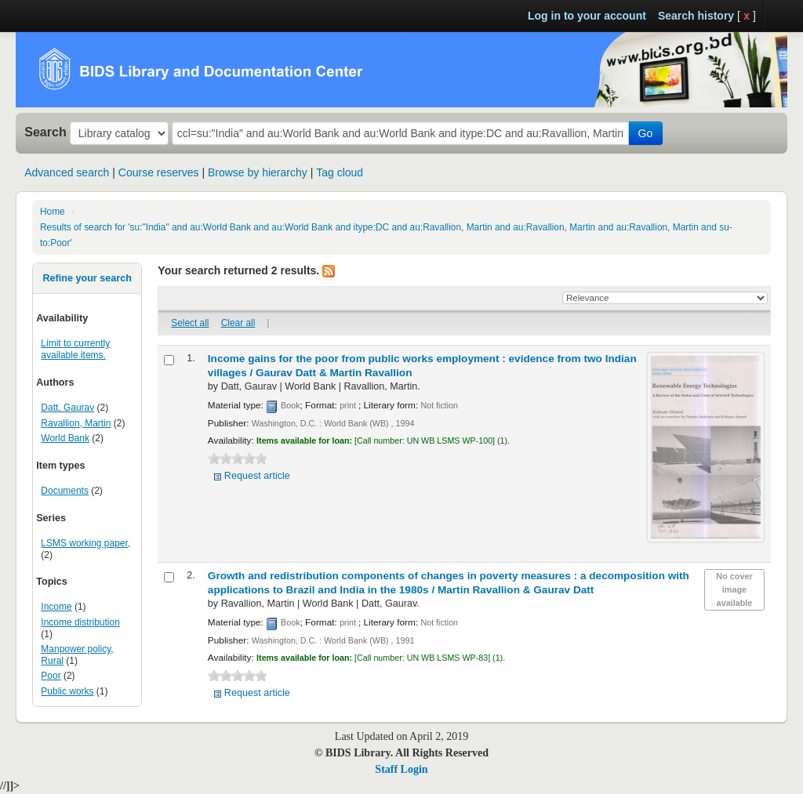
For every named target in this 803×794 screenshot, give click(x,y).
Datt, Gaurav (67, 407)
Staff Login (401, 769)
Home (52, 211)
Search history (696, 15)
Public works (67, 691)
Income (56, 606)
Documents (65, 490)
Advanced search (66, 172)
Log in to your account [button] (587, 15)
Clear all (238, 322)
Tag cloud (339, 172)
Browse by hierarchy (257, 172)
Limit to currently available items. (75, 349)
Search (45, 132)
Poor (50, 675)
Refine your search (86, 278)
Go (645, 133)
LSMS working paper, (85, 543)
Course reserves (158, 172)
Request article (257, 475)
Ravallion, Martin (76, 423)
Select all (190, 322)
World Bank (65, 438)
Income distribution (80, 622)
